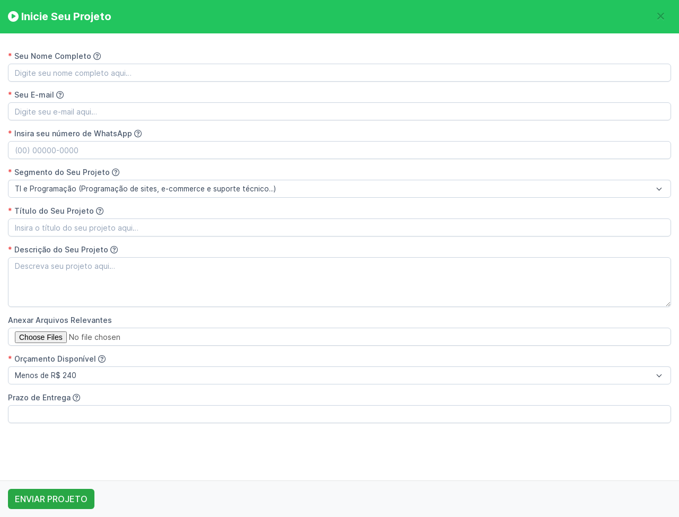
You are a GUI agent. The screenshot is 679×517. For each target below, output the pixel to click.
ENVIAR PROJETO (51, 499)
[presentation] (88, 451)
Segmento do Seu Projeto (63, 172)
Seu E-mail (36, 94)
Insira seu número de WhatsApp (75, 133)
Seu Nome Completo (54, 55)
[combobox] (339, 189)
